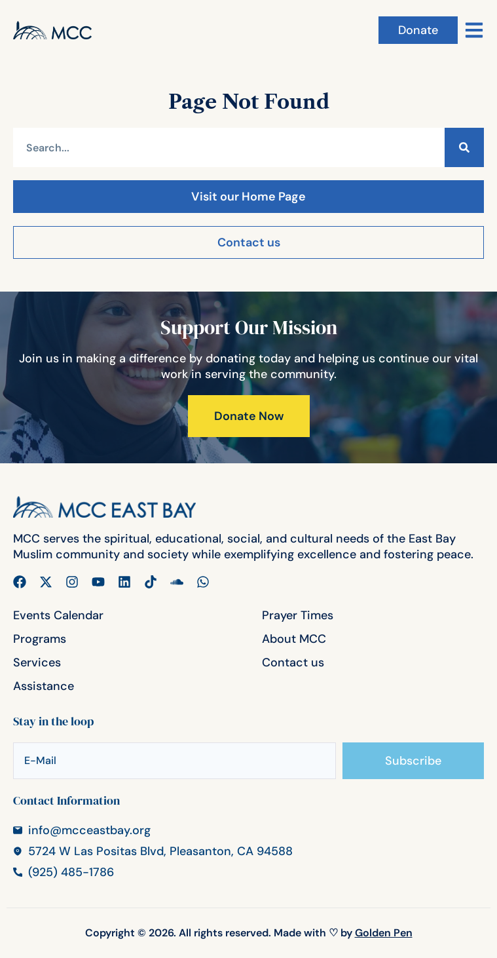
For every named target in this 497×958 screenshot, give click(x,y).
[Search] (464, 147)
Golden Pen (384, 933)
